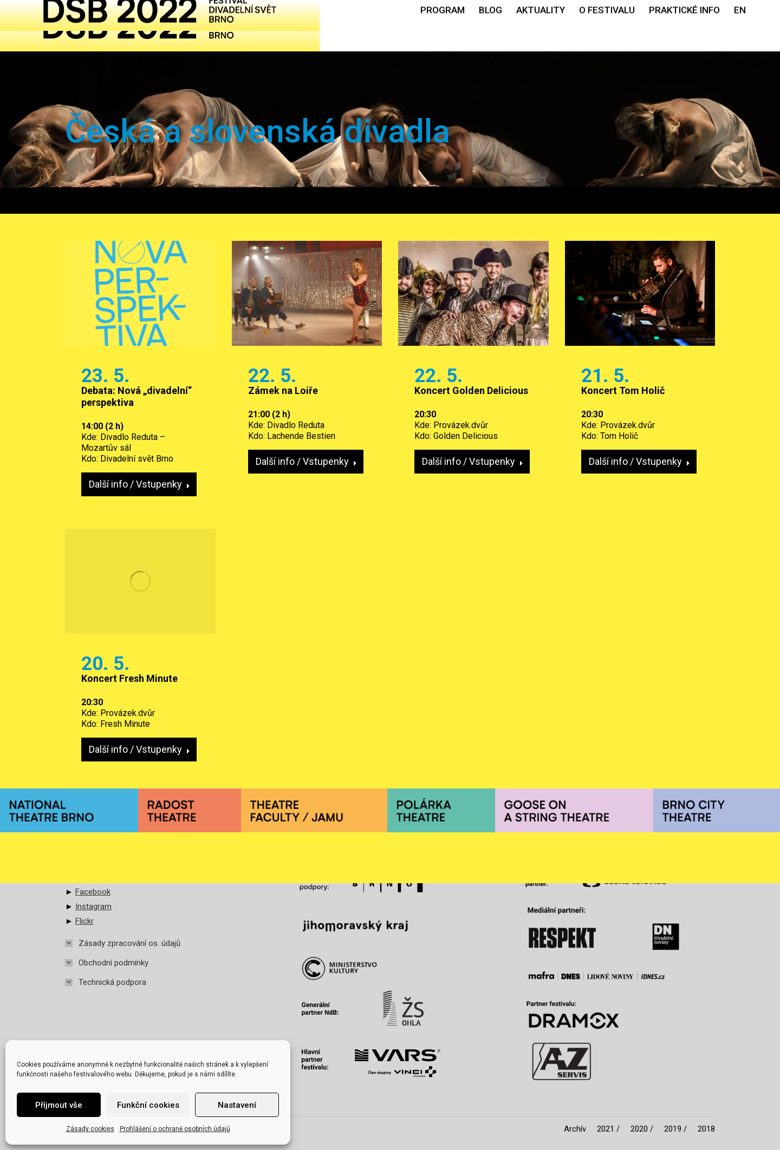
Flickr (84, 921)
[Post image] (140, 293)
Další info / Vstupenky (139, 484)
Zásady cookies (90, 1129)
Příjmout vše (58, 1105)
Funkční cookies (148, 1105)
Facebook (92, 892)
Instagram (93, 906)
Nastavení (237, 1105)
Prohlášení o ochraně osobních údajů (175, 1129)
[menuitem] (442, 25)
